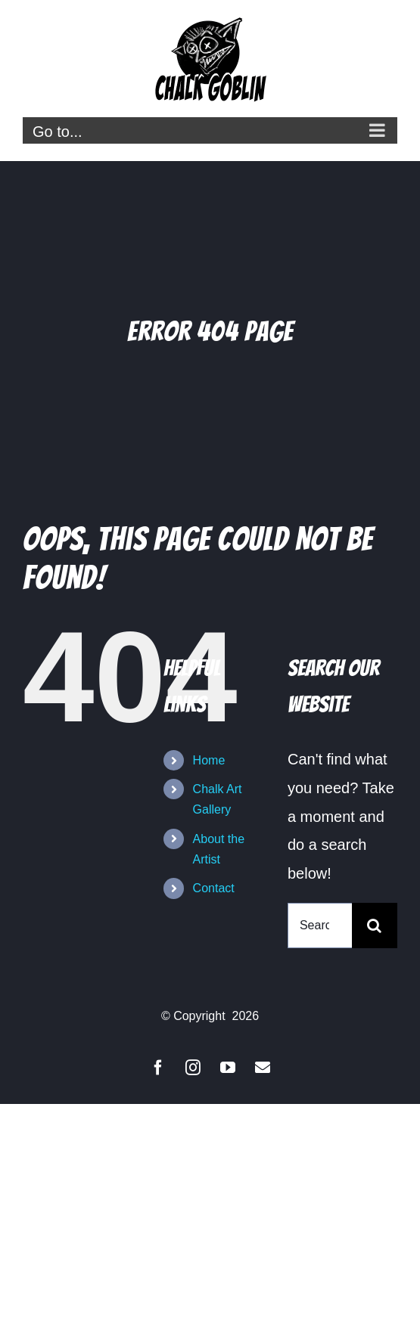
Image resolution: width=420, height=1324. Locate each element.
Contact (214, 888)
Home (209, 760)
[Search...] (320, 925)
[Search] (374, 925)
